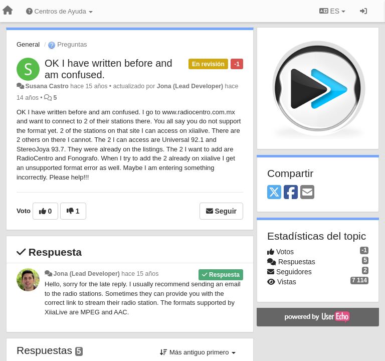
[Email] (307, 193)
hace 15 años (139, 273)
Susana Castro (46, 86)
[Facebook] (291, 193)
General (28, 44)
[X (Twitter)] (274, 193)
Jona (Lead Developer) (190, 86)
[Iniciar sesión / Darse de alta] (363, 11)
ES (332, 11)
